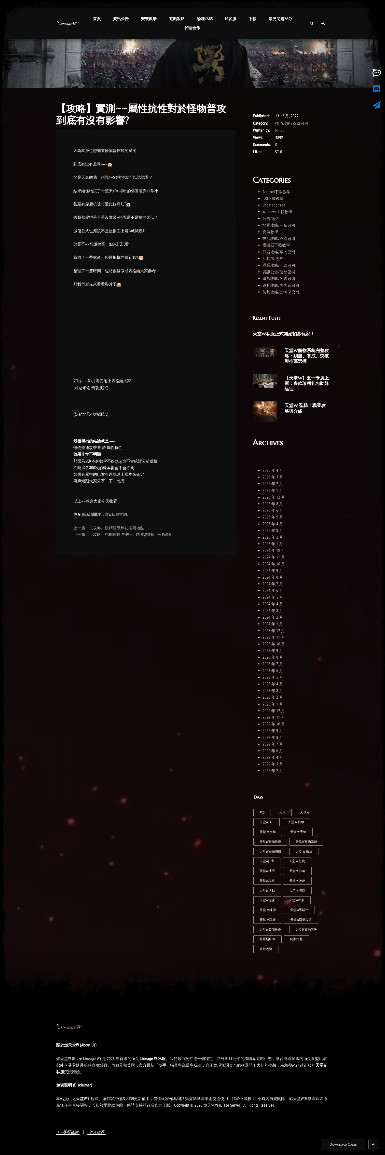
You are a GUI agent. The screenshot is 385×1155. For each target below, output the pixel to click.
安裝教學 (270, 232)
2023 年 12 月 (273, 630)
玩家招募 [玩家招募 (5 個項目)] (296, 939)
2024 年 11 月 (273, 557)
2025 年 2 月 (272, 537)
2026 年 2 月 (272, 483)
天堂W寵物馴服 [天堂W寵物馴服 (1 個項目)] (270, 851)
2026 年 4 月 (272, 470)
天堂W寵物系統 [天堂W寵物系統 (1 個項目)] (306, 841)
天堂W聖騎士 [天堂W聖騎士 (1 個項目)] (299, 910)
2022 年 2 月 (272, 770)
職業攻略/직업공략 (278, 265)
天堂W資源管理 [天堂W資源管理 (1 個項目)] (306, 929)
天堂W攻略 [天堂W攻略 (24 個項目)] (267, 881)
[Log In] (323, 23)
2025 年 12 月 (273, 497)
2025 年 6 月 (272, 510)
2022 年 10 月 (273, 724)
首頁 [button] (97, 18)
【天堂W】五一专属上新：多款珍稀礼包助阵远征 (307, 383)
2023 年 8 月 (272, 657)
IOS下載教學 (273, 198)
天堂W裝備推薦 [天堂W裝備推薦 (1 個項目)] (270, 929)
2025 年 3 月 (272, 530)
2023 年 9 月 (272, 650)
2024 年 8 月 (272, 577)
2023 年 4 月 (272, 684)
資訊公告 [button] (121, 18)
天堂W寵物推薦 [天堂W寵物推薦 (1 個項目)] (270, 841)
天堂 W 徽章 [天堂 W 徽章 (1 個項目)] (304, 851)
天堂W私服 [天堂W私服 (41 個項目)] (296, 900)
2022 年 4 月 (272, 757)
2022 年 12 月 (273, 710)
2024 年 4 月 (272, 604)
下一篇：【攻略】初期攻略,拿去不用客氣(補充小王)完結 (122, 534)
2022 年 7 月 (272, 744)
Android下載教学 (276, 192)
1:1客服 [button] (230, 18)
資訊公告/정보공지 (278, 272)
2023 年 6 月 (272, 670)
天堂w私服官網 (114, 514)
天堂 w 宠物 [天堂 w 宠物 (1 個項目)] (298, 832)
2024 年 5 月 (272, 597)
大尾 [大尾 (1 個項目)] (282, 812)
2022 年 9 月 (272, 730)
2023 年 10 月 (273, 644)
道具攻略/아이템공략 (280, 285)
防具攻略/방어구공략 (280, 292)
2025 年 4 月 (272, 524)
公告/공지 (271, 218)
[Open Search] (311, 23)
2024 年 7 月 (272, 584)
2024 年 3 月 (272, 610)
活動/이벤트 (273, 258)
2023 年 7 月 (272, 664)
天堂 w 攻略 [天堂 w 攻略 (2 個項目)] (297, 881)
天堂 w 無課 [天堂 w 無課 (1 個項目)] (297, 890)
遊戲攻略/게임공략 (278, 278)
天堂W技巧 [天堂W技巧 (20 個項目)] (267, 871)
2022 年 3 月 (272, 764)
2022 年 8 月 (272, 737)
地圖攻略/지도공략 (278, 225)
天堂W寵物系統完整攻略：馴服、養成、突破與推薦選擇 (307, 356)
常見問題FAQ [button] (280, 18)
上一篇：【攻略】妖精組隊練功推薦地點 (108, 528)
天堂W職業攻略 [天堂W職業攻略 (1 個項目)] (301, 920)
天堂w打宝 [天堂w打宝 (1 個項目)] (267, 861)
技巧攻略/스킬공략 (291, 123)
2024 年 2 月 (272, 617)
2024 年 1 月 (272, 624)
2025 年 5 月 (272, 517)
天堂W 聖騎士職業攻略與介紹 (305, 408)
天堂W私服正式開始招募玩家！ (284, 334)
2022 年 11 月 (273, 717)
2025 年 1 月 (272, 544)
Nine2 (280, 130)
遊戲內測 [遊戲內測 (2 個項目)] (266, 949)
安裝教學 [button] (149, 18)
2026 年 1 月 (272, 490)
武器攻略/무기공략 (278, 252)
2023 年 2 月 (272, 697)
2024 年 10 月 (273, 564)
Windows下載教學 (277, 211)
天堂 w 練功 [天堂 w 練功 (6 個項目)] (268, 910)
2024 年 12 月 (273, 550)
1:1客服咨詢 (67, 1132)
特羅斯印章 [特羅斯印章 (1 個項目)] (267, 939)
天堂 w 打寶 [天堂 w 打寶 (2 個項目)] (297, 861)
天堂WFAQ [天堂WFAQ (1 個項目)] (267, 822)
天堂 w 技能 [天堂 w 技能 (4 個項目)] (297, 871)
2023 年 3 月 (272, 690)
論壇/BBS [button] (205, 18)
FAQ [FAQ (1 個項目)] (262, 812)
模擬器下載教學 (276, 245)
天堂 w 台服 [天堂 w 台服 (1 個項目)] (296, 822)
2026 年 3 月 (272, 477)
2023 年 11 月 (273, 637)
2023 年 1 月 (272, 704)
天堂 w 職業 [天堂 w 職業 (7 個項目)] (268, 920)
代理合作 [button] (192, 27)
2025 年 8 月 (272, 504)
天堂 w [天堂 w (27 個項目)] (304, 812)
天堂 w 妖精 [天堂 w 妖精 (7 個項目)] (268, 832)
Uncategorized (273, 205)
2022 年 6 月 (272, 750)
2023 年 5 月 (272, 677)
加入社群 (96, 1132)
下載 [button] (252, 18)
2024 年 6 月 (272, 590)
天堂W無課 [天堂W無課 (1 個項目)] (267, 900)
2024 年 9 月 (272, 570)
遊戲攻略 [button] (177, 18)
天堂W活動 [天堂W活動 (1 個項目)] (267, 890)
